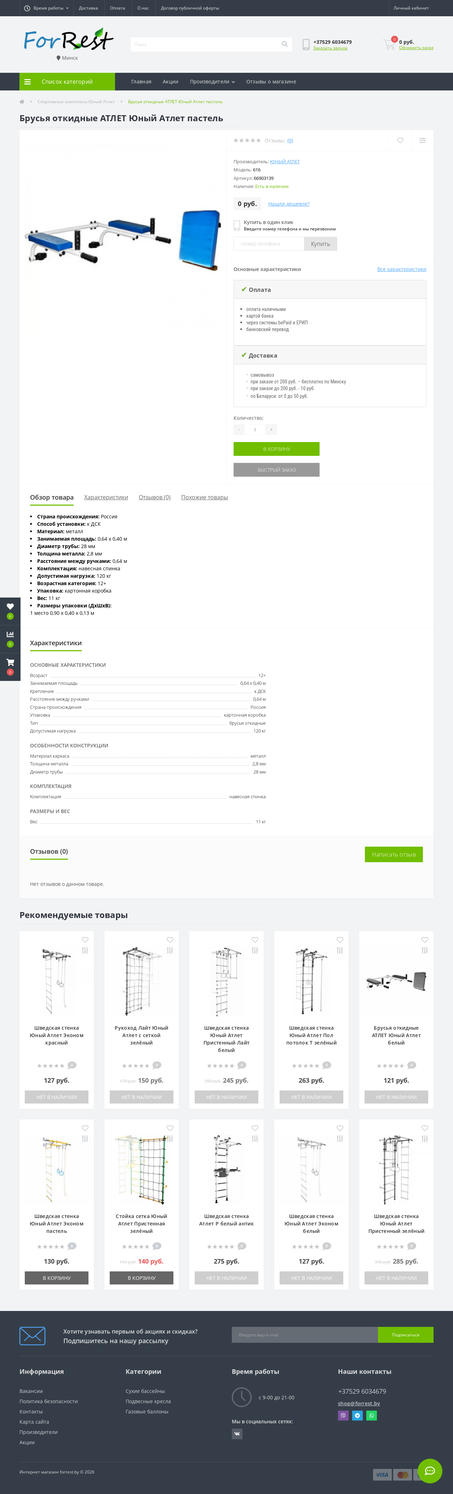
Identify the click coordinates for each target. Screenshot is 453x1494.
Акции (171, 81)
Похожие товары (204, 497)
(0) (290, 140)
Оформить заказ (416, 48)
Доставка (88, 8)
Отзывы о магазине (271, 81)
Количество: (249, 417)
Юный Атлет (285, 161)
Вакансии (31, 1391)
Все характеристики (401, 269)
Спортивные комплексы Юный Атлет (76, 102)
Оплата (117, 8)
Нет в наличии (56, 1097)
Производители (212, 81)
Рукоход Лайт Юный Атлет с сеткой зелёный (141, 1035)
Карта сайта (34, 1421)
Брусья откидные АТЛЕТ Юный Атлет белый (396, 1035)
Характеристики (106, 497)
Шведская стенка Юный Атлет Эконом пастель (57, 1223)
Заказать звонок (330, 48)
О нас (143, 8)
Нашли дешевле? (289, 203)
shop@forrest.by (359, 1403)
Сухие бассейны (145, 1391)
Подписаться (405, 1335)
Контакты (31, 1411)
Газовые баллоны (147, 1411)
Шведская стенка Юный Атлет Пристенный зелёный (396, 1223)
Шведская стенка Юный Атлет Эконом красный (57, 1035)
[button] (46, 8)
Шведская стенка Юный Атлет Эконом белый (311, 1223)
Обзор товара (52, 497)
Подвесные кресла (148, 1401)
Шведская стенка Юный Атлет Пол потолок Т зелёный (311, 1035)
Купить (320, 244)
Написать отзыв (394, 854)
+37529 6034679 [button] (362, 1391)
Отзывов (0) (155, 497)
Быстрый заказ (277, 469)
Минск (67, 57)
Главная (141, 81)
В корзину (276, 449)
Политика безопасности (48, 1401)
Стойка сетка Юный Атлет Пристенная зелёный (141, 1223)
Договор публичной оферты (190, 8)
